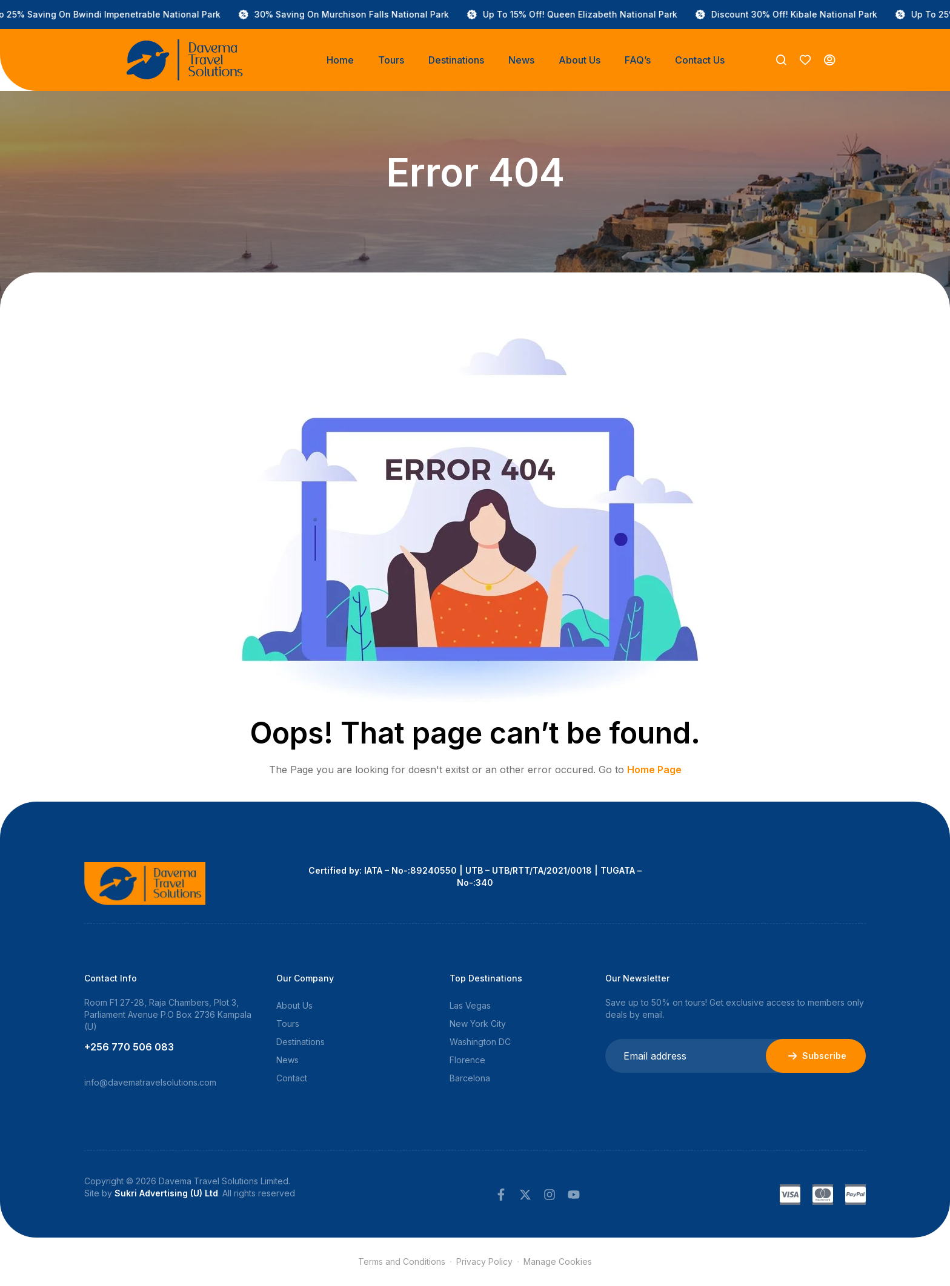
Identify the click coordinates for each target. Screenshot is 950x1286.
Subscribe (815, 1056)
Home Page (654, 769)
